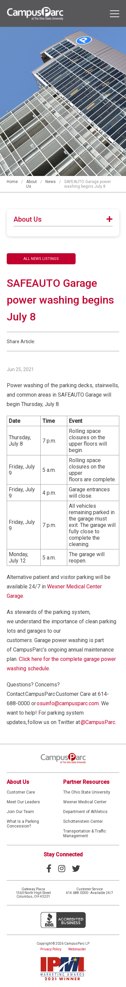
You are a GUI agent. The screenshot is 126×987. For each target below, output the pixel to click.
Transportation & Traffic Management (84, 833)
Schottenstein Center (83, 821)
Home (12, 181)
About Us (18, 782)
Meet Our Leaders (23, 802)
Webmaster (77, 949)
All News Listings (41, 259)
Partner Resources (86, 782)
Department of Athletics (85, 811)
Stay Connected (63, 854)
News (50, 181)
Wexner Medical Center (85, 802)
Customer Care (21, 792)
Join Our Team (20, 811)
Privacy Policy (50, 949)
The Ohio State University (86, 792)
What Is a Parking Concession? (23, 823)
